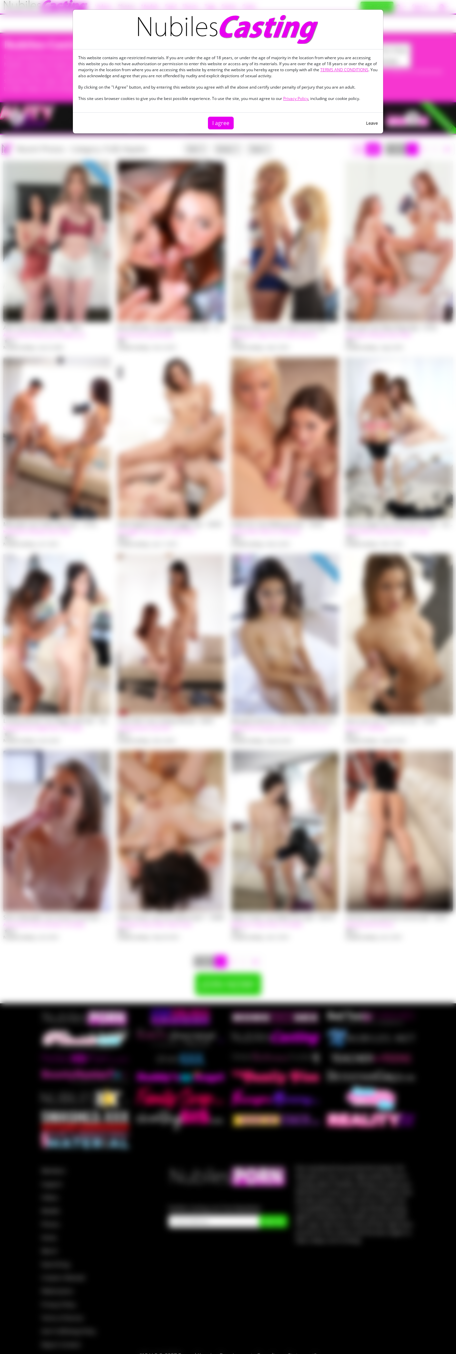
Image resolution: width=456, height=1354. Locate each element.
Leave (372, 123)
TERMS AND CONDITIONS (344, 70)
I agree (220, 123)
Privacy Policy (295, 98)
